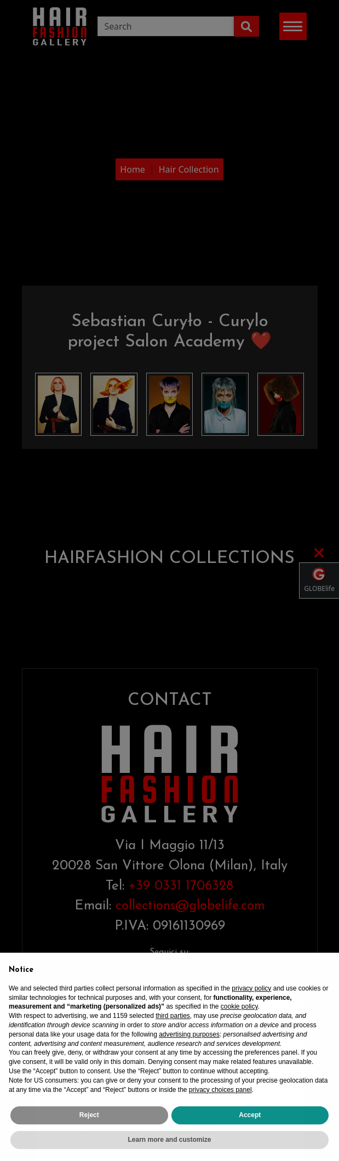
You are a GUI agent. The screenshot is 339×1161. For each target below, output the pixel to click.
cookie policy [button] (239, 1022)
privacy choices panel (220, 1105)
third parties (173, 1031)
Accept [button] (250, 1131)
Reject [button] (89, 1131)
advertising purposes (189, 1050)
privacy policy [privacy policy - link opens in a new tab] (251, 1004)
